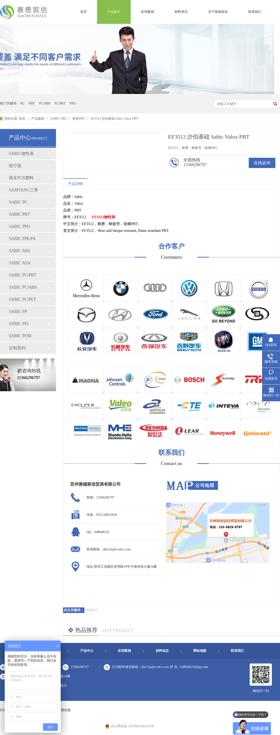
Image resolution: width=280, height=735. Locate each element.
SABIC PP (18, 311)
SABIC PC (18, 202)
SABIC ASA (20, 263)
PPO (73, 103)
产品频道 (38, 118)
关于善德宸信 (218, 12)
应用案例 (147, 12)
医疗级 (15, 165)
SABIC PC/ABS (23, 287)
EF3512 (92, 610)
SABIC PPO (19, 226)
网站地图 (199, 651)
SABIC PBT (58, 118)
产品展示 (113, 12)
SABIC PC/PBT (22, 275)
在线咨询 (262, 163)
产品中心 (86, 651)
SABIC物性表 (21, 153)
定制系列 (17, 348)
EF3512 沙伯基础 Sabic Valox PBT (114, 118)
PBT (32, 103)
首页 (83, 12)
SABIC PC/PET (22, 299)
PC (22, 103)
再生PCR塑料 (21, 178)
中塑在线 (64, 710)
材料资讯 (181, 12)
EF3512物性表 (103, 217)
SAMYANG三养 (23, 190)
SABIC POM (20, 335)
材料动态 (162, 651)
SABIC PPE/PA (22, 238)
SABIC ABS (19, 250)
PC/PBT (60, 103)
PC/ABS (44, 103)
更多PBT (79, 118)
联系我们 (254, 12)
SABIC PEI (19, 323)
